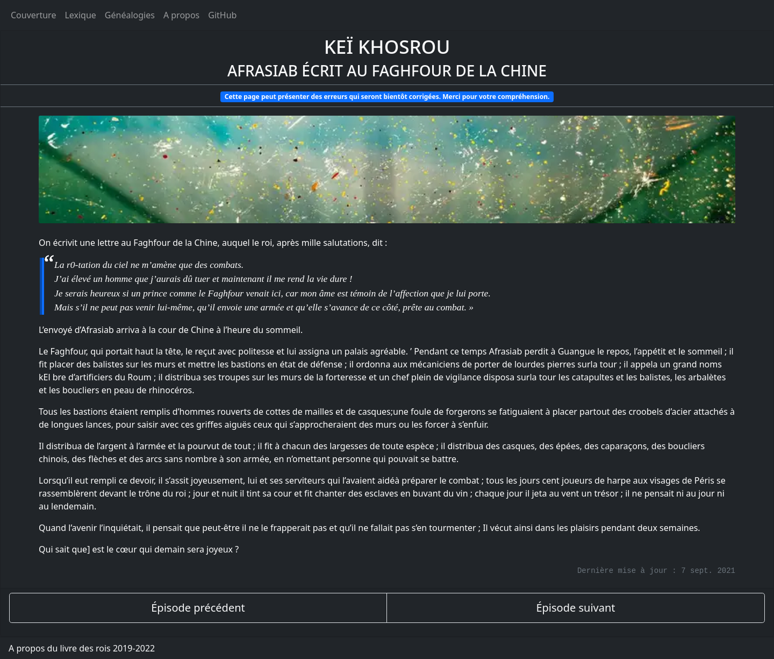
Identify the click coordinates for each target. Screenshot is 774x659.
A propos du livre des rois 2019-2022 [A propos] (82, 648)
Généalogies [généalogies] (130, 15)
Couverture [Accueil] (33, 15)
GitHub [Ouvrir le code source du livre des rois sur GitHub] (222, 15)
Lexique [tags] (80, 15)
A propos (181, 15)
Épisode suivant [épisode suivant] (575, 607)
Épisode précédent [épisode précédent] (198, 607)
